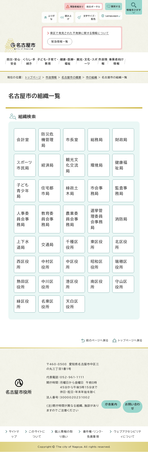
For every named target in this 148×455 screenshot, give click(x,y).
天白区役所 (72, 306)
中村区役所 (47, 266)
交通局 (47, 246)
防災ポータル (93, 7)
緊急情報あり (76, 7)
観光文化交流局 (72, 165)
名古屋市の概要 (71, 77)
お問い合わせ (132, 409)
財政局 (121, 140)
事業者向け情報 (116, 61)
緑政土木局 (72, 191)
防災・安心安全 (13, 61)
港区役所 (72, 286)
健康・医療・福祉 (67, 61)
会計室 (23, 140)
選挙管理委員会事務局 (97, 220)
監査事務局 (121, 191)
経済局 (47, 166)
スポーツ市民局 (25, 166)
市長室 (72, 140)
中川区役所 (47, 286)
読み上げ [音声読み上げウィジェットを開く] (68, 17)
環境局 (97, 166)
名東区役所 (47, 306)
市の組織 (91, 77)
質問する (115, 6)
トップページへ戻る (130, 343)
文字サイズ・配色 (89, 17)
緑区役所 (23, 306)
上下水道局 (23, 246)
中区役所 (72, 266)
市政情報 (102, 61)
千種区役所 (72, 246)
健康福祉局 (121, 166)
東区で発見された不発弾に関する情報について (79, 33)
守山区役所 (121, 286)
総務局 (97, 140)
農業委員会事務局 (72, 220)
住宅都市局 (47, 191)
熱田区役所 (23, 286)
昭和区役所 (97, 266)
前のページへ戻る (97, 343)
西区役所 (23, 266)
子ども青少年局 (23, 191)
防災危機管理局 (47, 139)
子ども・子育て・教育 (47, 61)
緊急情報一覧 (59, 41)
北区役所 (121, 246)
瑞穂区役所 (121, 266)
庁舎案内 (111, 407)
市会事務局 (97, 191)
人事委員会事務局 (23, 220)
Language (112, 16)
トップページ (33, 77)
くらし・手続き (29, 61)
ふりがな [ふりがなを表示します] (51, 17)
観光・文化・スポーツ (87, 61)
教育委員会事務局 (47, 220)
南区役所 (97, 286)
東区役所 (97, 246)
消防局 (121, 220)
